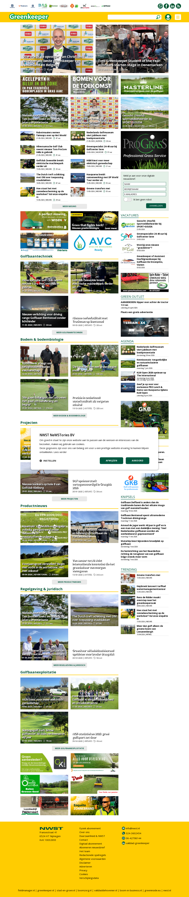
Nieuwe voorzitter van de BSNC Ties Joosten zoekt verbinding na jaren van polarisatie (43, 118)
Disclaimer (85, 862)
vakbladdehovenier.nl (105, 890)
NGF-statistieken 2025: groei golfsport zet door (90, 735)
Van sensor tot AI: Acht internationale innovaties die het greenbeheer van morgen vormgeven (93, 565)
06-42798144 (133, 838)
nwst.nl (167, 890)
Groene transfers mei (98, 188)
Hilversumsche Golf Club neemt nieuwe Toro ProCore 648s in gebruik (51, 149)
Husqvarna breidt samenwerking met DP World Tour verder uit (102, 177)
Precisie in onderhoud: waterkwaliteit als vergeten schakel (90, 401)
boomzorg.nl (84, 890)
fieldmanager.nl (26, 890)
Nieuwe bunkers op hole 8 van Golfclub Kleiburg (41, 486)
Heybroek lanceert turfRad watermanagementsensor (151, 588)
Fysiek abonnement (90, 828)
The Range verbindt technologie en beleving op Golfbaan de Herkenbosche (93, 533)
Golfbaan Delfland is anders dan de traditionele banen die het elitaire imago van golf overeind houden (143, 505)
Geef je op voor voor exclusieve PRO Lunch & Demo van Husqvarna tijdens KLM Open (152, 388)
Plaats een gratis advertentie (137, 312)
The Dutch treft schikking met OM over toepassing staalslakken (50, 177)
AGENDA (127, 341)
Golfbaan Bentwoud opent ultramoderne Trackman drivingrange (143, 517)
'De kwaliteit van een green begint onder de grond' (94, 368)
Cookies (83, 874)
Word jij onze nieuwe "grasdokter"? (148, 246)
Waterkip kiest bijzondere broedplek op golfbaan (142, 542)
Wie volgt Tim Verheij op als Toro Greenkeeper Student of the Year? (94, 120)
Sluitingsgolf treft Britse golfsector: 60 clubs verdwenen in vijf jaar (43, 733)
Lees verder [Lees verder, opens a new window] (60, 452)
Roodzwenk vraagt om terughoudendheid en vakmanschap (36, 366)
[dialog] (94, 448)
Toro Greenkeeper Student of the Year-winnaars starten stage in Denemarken (130, 62)
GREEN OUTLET (132, 296)
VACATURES (130, 215)
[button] (48, 460)
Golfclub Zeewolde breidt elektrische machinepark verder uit (49, 163)
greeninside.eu (153, 890)
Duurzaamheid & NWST (92, 836)
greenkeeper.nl (45, 890)
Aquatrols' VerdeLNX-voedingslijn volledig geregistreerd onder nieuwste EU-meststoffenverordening (43, 531)
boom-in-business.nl (131, 890)
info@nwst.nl (133, 828)
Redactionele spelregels (92, 855)
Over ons (84, 832)
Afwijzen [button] (111, 460)
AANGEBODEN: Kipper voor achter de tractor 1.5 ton (144, 303)
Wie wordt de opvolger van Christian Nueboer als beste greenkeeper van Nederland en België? (52, 60)
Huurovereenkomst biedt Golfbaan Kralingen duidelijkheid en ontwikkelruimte (92, 699)
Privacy (83, 870)
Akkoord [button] (137, 460)
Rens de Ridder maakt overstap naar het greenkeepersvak (148, 600)
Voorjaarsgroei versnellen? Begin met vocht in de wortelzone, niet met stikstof (43, 567)
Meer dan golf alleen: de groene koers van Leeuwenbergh (150, 628)
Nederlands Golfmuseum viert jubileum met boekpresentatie (100, 135)
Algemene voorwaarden (92, 858)
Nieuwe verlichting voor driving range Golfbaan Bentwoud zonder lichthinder (44, 317)
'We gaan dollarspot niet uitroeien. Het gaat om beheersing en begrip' (44, 401)
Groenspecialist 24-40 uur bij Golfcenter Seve (102, 148)
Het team (84, 851)
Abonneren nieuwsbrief (92, 847)
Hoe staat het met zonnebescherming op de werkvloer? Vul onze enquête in (52, 192)
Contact (83, 839)
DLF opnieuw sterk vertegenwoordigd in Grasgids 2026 (91, 484)
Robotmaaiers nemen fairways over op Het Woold (51, 134)
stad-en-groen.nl (66, 890)
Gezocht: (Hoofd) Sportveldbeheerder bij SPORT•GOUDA (137, 118)
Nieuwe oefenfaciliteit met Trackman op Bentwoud (89, 319)
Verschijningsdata (89, 878)
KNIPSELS (128, 497)
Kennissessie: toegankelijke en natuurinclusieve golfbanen (152, 362)
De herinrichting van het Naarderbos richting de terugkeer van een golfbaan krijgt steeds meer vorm (142, 553)
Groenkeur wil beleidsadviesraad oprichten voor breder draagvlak (93, 652)
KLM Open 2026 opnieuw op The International (151, 374)
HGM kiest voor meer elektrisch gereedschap (99, 162)
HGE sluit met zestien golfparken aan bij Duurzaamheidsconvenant (43, 652)
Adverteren (85, 866)
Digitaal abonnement (90, 843)
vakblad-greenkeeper (137, 843)
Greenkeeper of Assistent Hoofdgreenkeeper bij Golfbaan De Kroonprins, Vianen (151, 260)
